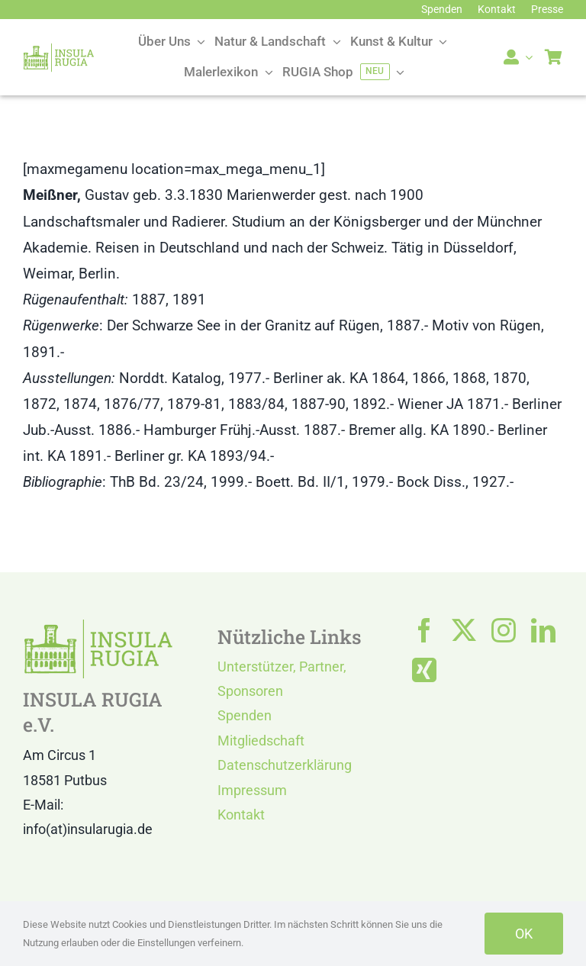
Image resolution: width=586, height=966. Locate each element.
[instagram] (503, 630)
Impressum (252, 790)
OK (524, 934)
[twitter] (464, 630)
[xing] (424, 670)
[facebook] (424, 630)
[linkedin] (543, 630)
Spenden (244, 715)
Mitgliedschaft (260, 741)
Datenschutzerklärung (284, 765)
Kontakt (241, 815)
